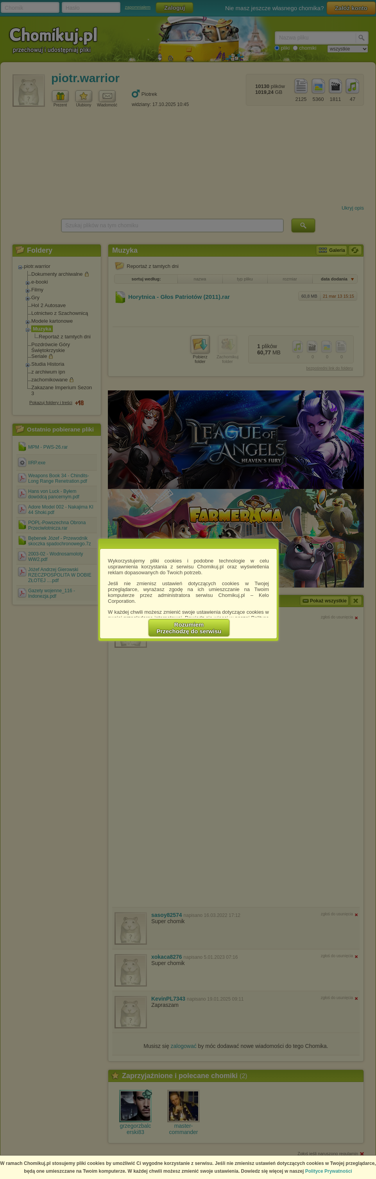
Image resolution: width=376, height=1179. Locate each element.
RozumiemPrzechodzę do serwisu (189, 627)
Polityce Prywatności (328, 1171)
